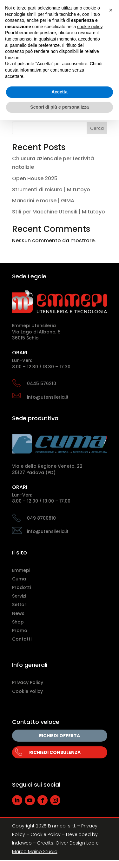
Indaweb (22, 843)
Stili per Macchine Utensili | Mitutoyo (58, 211)
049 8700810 (41, 518)
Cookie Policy (27, 691)
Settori (19, 604)
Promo (19, 630)
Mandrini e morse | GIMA (43, 200)
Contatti (21, 639)
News (18, 613)
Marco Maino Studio (34, 851)
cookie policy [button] (89, 26)
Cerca (97, 128)
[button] (111, 10)
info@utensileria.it (48, 397)
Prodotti (21, 587)
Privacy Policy (27, 682)
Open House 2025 (34, 178)
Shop (18, 622)
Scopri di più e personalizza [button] (59, 107)
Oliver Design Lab (75, 843)
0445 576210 (41, 383)
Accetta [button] (59, 91)
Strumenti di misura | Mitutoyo (51, 189)
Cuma (19, 579)
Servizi (19, 596)
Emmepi (21, 570)
